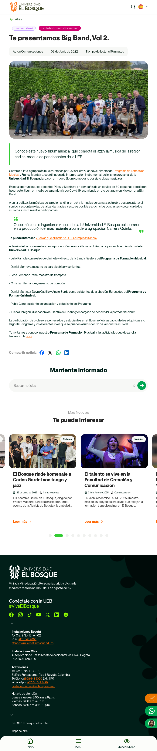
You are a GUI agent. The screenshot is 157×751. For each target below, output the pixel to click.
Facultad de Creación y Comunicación (60, 28)
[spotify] (65, 614)
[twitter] (47, 614)
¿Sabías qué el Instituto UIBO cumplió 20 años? (66, 238)
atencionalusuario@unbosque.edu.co (32, 643)
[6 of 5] (84, 535)
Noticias (67, 439)
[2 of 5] (58, 535)
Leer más (20, 521)
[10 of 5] (106, 535)
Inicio (30, 747)
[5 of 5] (78, 535)
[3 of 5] (67, 535)
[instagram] (20, 614)
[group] (47, 480)
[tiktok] (29, 614)
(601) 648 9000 (27, 639)
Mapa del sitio (20, 730)
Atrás (18, 19)
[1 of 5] (50, 535)
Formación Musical (24, 28)
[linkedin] (56, 614)
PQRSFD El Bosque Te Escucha (30, 723)
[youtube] (38, 614)
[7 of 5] (89, 535)
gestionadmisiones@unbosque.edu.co (33, 686)
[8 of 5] (95, 535)
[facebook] (11, 614)
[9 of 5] (101, 535)
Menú (78, 747)
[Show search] (133, 6)
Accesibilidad (126, 747)
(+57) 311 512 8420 (37, 682)
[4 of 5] (72, 535)
